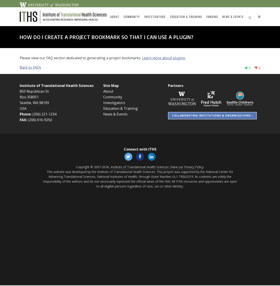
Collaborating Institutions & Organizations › (212, 115)
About (108, 91)
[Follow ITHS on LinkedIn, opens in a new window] (152, 156)
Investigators (114, 102)
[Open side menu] (258, 17)
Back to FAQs (30, 67)
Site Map (111, 85)
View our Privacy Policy (187, 167)
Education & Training (120, 108)
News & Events (115, 114)
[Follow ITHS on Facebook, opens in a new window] (140, 156)
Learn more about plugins (163, 58)
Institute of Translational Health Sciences (57, 85)
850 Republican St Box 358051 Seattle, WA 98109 (34, 97)
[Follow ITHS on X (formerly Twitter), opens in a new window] (127, 156)
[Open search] (251, 17)
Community (112, 97)
